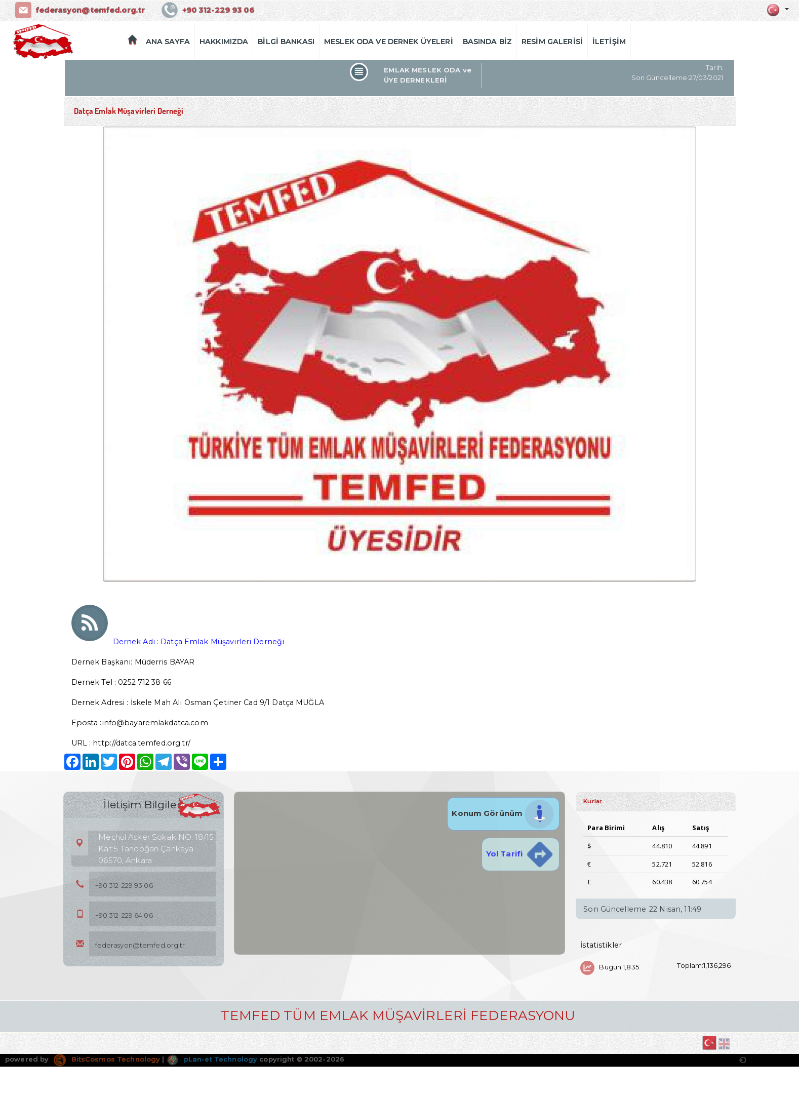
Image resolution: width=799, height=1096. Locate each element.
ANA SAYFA (168, 41)
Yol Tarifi (520, 853)
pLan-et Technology (212, 1059)
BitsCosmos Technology (107, 1059)
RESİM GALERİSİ (552, 41)
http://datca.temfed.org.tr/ (141, 743)
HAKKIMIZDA (223, 41)
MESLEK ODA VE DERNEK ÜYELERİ (388, 41)
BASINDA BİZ (487, 41)
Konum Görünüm (503, 813)
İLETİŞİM (609, 41)
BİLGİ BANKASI (286, 41)
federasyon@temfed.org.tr (90, 10)
